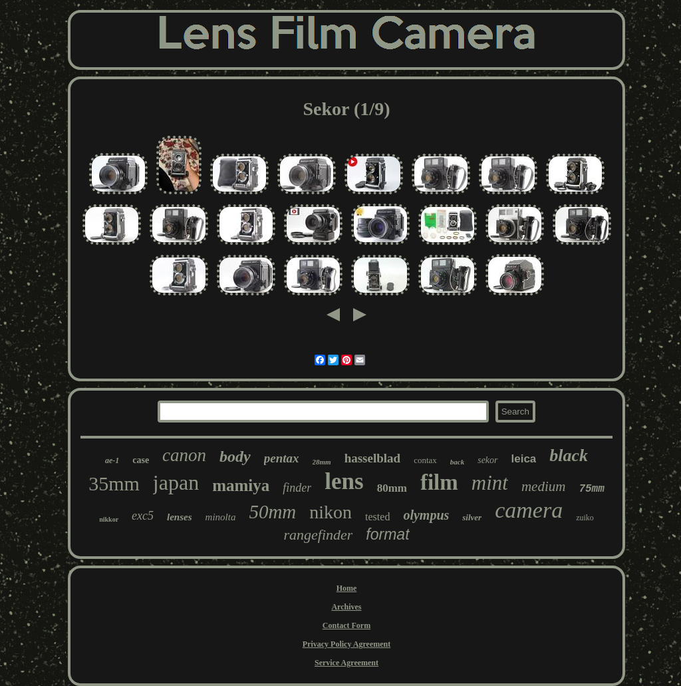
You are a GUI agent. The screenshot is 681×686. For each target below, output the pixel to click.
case (140, 460)
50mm (272, 511)
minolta (220, 517)
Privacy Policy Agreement (346, 644)
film (439, 482)
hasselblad (372, 458)
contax (425, 460)
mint (490, 482)
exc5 (143, 515)
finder (297, 487)
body (235, 456)
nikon (330, 512)
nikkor (108, 519)
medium (543, 486)
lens (344, 481)
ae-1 (112, 460)
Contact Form (346, 625)
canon (184, 455)
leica (524, 458)
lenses (179, 517)
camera (529, 510)
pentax (281, 458)
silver (471, 517)
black (568, 455)
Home (347, 588)
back (457, 462)
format (387, 534)
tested (377, 516)
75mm (591, 489)
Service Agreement (346, 662)
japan (176, 482)
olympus (426, 515)
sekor (487, 460)
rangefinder (317, 534)
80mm (392, 488)
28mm (322, 462)
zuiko (585, 517)
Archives (346, 606)
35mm (114, 483)
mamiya (240, 485)
